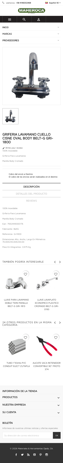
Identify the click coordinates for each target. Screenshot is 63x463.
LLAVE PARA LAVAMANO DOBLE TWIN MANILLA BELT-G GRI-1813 (16, 302)
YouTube (34, 454)
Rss (28, 454)
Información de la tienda (19, 391)
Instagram (46, 454)
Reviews (31, 200)
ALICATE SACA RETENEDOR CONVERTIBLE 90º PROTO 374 (47, 366)
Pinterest (40, 454)
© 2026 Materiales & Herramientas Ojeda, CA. (31, 448)
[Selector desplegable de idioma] (53, 3)
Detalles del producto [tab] (31, 193)
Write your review (12, 148)
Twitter (22, 454)
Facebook (16, 454)
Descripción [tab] (31, 186)
